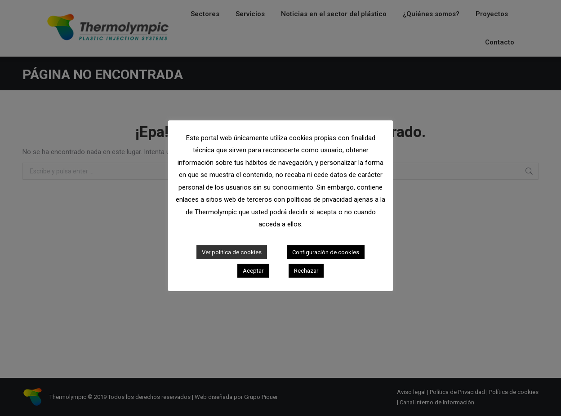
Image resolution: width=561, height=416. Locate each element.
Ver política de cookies (232, 252)
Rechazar (306, 270)
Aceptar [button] (253, 270)
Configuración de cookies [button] (325, 252)
